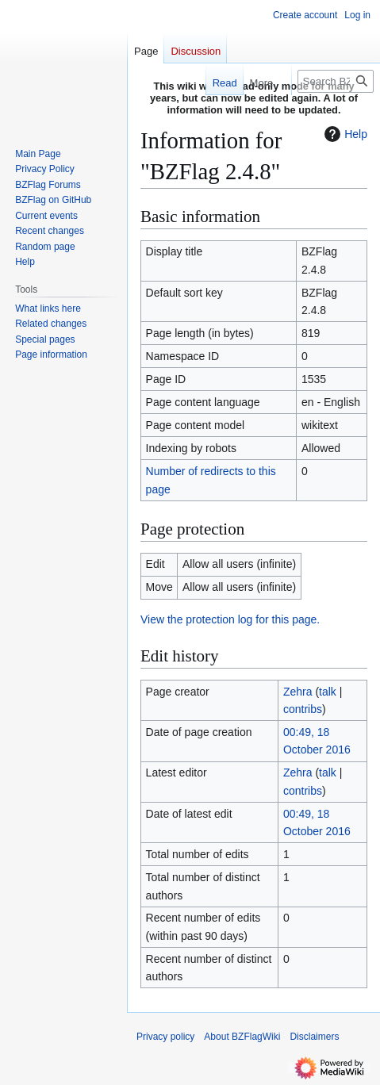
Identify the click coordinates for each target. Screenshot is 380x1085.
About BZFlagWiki (242, 1036)
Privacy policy (165, 1036)
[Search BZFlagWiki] (335, 81)
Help (344, 134)
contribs (302, 709)
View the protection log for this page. (230, 619)
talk (327, 691)
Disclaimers (314, 1036)
